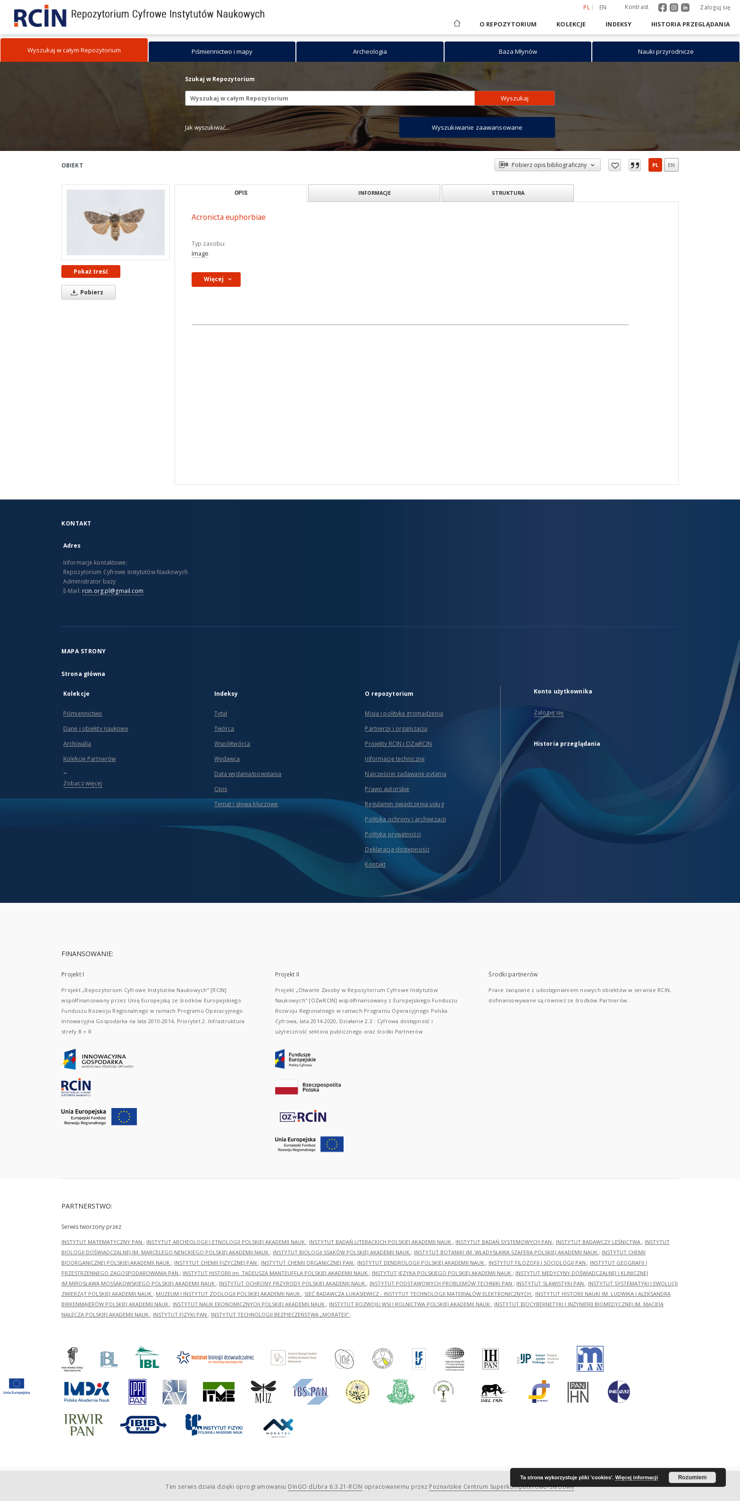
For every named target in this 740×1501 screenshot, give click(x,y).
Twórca (224, 729)
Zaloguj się (715, 7)
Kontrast (636, 7)
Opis (220, 789)
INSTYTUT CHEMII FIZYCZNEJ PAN (216, 1262)
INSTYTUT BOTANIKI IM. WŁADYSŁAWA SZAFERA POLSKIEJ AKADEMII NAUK (506, 1252)
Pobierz (85, 292)
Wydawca (227, 759)
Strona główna (83, 674)
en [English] (603, 7)
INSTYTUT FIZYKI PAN (180, 1314)
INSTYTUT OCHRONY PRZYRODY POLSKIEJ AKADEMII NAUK (293, 1283)
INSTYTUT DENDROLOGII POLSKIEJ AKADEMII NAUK (421, 1262)
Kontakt (375, 864)
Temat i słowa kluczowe (246, 804)
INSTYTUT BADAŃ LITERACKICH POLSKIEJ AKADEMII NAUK (381, 1241)
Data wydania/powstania (248, 774)
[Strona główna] (456, 24)
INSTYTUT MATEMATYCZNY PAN (102, 1241)
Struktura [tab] (508, 192)
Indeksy (618, 24)
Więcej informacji (636, 1477)
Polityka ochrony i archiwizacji (405, 819)
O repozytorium (508, 24)
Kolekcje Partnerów (89, 759)
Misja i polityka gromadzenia (404, 713)
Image (200, 254)
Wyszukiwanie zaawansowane (477, 127)
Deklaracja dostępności (397, 849)
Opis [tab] (241, 193)
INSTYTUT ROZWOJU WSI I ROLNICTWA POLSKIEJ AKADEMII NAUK (410, 1304)
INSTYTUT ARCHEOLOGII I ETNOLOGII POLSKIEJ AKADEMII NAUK (226, 1241)
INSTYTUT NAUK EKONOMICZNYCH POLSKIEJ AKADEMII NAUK (249, 1304)
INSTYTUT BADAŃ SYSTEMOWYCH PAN (504, 1241)
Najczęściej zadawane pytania (405, 774)
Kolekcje (571, 24)
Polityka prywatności (392, 834)
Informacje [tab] (374, 192)
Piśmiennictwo (82, 713)
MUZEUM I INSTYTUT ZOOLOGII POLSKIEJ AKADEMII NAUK (229, 1293)
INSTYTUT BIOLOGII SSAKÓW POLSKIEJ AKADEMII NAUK (342, 1252)
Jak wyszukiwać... (207, 128)
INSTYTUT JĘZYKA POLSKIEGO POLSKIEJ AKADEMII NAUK (442, 1272)
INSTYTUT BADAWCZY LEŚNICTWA (599, 1241)
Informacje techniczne (395, 759)
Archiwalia (77, 744)
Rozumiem (692, 1477)
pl (655, 164)
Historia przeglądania (690, 24)
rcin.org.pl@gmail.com (113, 591)
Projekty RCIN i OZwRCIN (398, 744)
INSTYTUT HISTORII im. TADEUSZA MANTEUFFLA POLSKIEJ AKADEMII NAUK (276, 1272)
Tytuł (220, 713)
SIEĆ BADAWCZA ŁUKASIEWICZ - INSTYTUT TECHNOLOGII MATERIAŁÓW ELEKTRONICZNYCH (418, 1293)
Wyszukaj (515, 98)
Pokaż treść (91, 271)
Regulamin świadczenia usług (404, 804)
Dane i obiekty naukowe (95, 729)
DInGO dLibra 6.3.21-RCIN (325, 1487)
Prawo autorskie (387, 789)
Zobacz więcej (82, 783)
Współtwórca (232, 744)
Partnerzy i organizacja (396, 729)
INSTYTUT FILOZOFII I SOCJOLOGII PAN (537, 1262)
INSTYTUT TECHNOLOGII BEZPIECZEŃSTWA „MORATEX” (280, 1314)
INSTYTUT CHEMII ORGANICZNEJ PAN (307, 1262)
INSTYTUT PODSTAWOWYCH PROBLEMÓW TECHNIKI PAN (441, 1283)
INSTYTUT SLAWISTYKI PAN (550, 1283)
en (671, 164)
